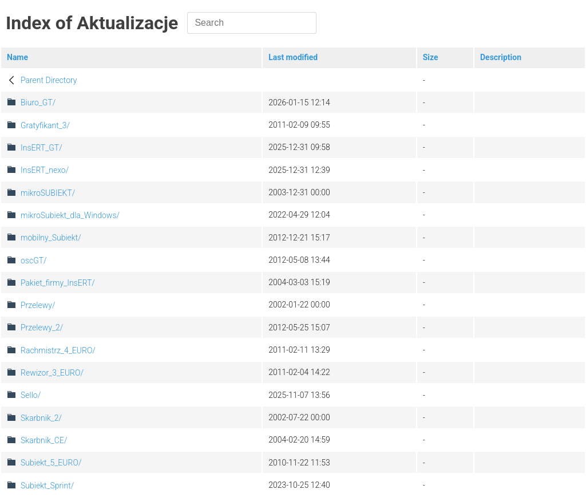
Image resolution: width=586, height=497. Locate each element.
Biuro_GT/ (38, 102)
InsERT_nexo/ (45, 170)
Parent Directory (49, 80)
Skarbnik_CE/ (44, 440)
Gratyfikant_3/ (45, 125)
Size (430, 57)
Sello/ (31, 395)
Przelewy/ (38, 305)
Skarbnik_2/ (41, 418)
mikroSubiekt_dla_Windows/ (70, 215)
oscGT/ (34, 260)
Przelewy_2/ (42, 327)
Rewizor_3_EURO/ (52, 372)
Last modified (293, 57)
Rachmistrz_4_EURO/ (58, 350)
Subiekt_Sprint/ (47, 485)
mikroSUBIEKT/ (48, 193)
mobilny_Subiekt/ (51, 237)
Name (17, 57)
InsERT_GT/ (41, 147)
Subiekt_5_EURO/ (51, 462)
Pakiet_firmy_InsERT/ (58, 282)
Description (500, 57)
